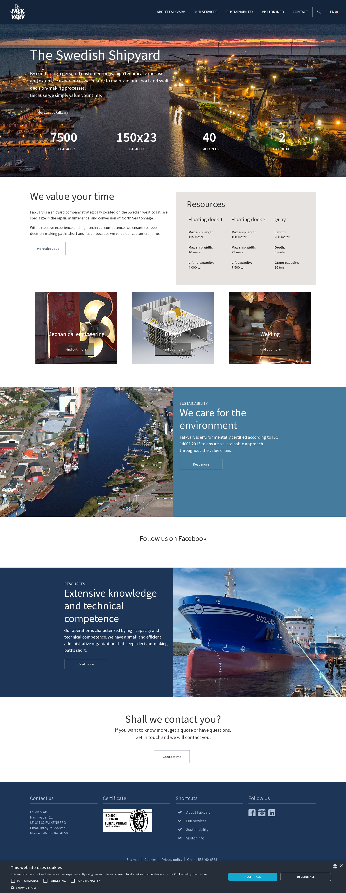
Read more (201, 464)
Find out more (75, 349)
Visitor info (273, 13)
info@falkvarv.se (52, 828)
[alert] (173, 877)
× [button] (341, 866)
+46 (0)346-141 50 (54, 833)
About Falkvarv (171, 13)
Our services (205, 13)
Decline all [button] (306, 877)
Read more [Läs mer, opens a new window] (200, 874)
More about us (48, 248)
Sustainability (239, 13)
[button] (109, 887)
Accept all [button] (252, 877)
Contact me (172, 756)
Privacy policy (172, 859)
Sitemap (133, 859)
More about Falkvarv (53, 112)
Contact (300, 13)
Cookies (150, 859)
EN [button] (334, 13)
